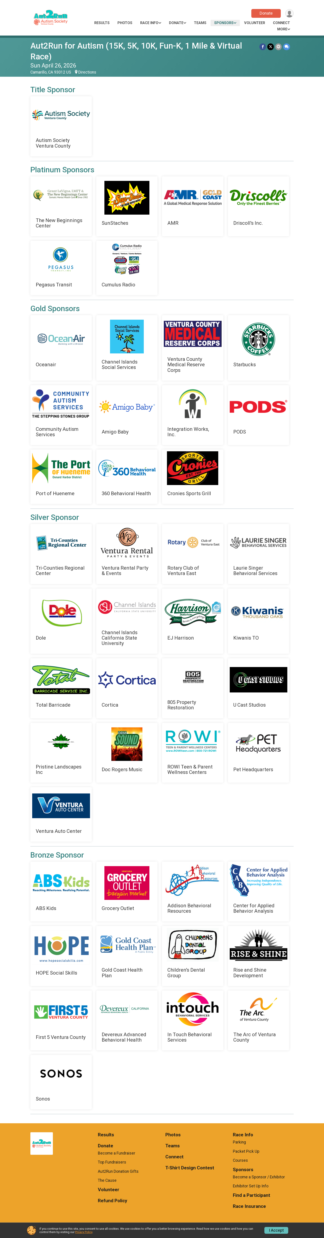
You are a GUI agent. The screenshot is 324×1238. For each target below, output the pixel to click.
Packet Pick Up (246, 1151)
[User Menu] (289, 13)
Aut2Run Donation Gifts (118, 1171)
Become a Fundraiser (116, 1153)
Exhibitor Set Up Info (250, 1186)
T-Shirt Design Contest (189, 1168)
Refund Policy (112, 1200)
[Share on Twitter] (270, 46)
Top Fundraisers (112, 1162)
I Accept (276, 1230)
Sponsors (224, 23)
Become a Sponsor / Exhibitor (259, 1177)
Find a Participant (251, 1195)
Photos (124, 23)
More (282, 29)
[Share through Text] (286, 46)
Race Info (149, 23)
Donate (266, 13)
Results (102, 23)
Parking (239, 1142)
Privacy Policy (83, 1232)
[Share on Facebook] (262, 46)
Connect (281, 23)
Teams (200, 23)
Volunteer (254, 23)
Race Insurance (249, 1206)
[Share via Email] (278, 46)
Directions (87, 72)
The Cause (107, 1180)
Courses (240, 1160)
